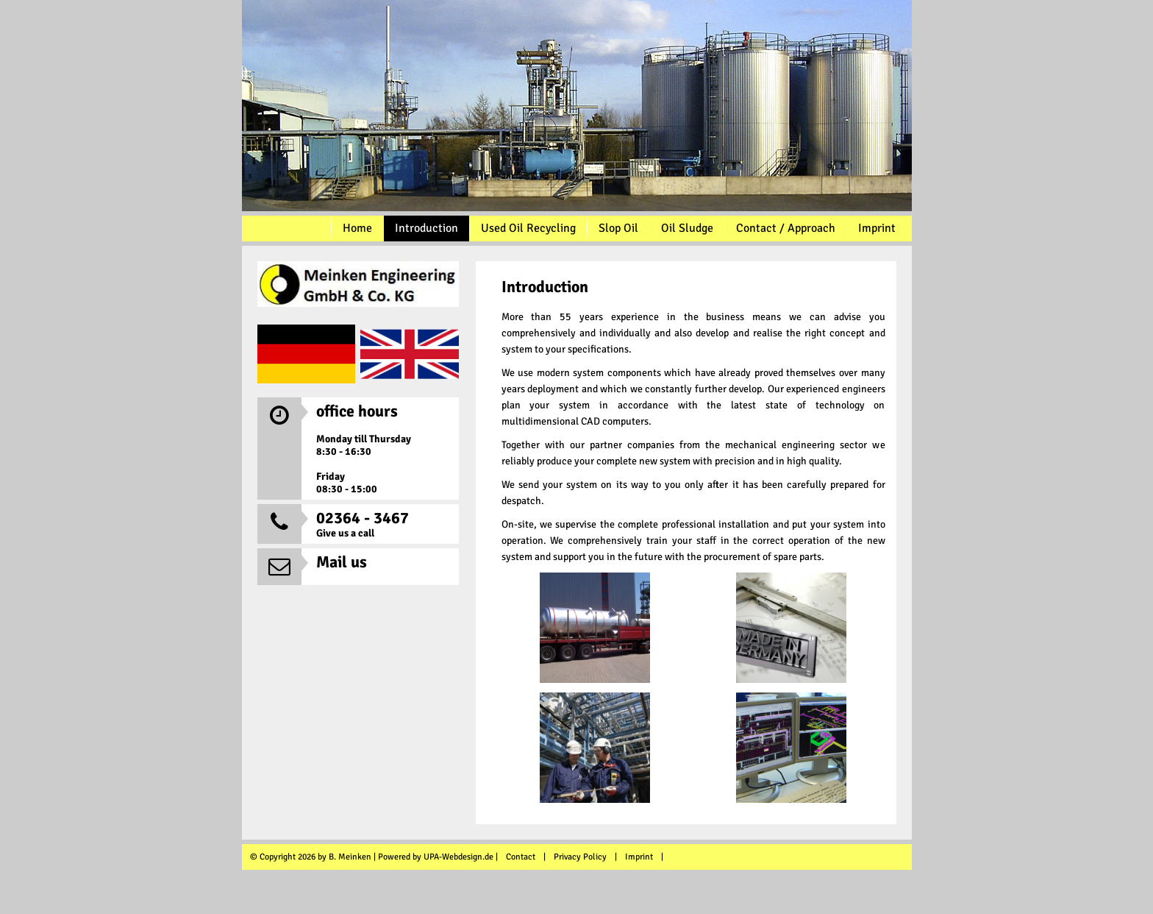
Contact (520, 856)
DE (306, 354)
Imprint (877, 228)
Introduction (426, 228)
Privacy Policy (580, 856)
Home (357, 228)
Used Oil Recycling (528, 228)
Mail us (341, 562)
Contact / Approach (785, 228)
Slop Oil (618, 228)
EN (409, 354)
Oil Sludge (687, 228)
